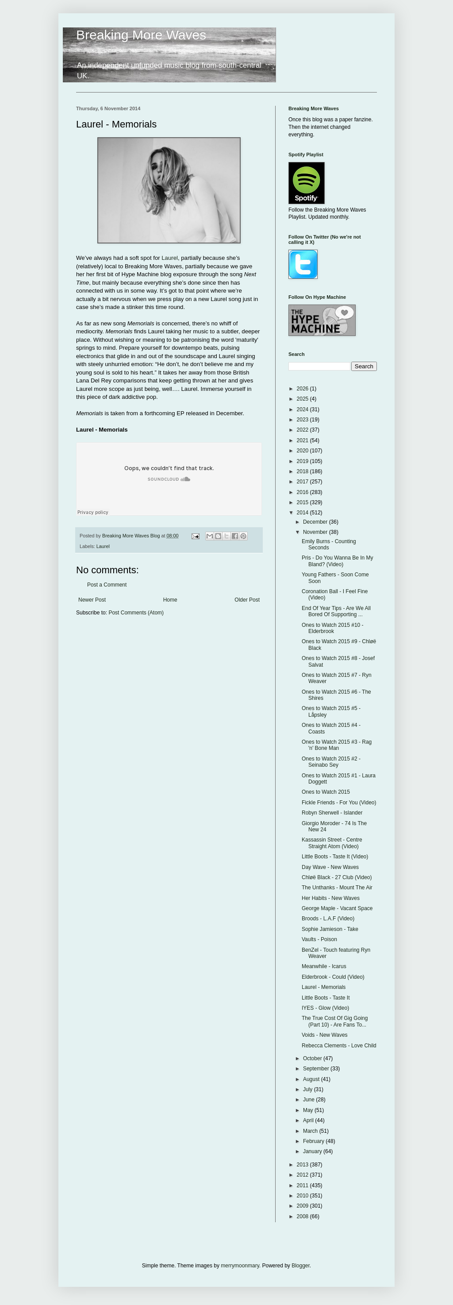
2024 (303, 409)
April (309, 1120)
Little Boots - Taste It (326, 998)
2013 (303, 1165)
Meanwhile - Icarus (324, 966)
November (316, 532)
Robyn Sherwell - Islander (332, 813)
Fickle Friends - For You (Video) (339, 802)
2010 (303, 1196)
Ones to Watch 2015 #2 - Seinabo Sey (331, 762)
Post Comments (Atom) (136, 613)
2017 (303, 482)
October (313, 1058)
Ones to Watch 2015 (326, 792)
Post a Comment (107, 585)
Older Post (247, 600)
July (308, 1089)
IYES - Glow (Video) (325, 1008)
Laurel (169, 258)
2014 (303, 513)
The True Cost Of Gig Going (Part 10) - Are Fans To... (335, 1021)
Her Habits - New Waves (331, 898)
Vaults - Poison (319, 939)
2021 (303, 440)
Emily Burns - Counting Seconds (329, 544)
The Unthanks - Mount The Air (337, 887)
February (314, 1141)
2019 (303, 461)
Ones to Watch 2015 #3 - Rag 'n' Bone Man (337, 745)
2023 (303, 420)
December (316, 522)
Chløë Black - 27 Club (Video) (337, 877)
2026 (303, 389)
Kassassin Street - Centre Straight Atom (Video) (332, 843)
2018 (303, 471)
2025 (303, 399)
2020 (303, 451)
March (311, 1131)
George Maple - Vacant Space (337, 908)
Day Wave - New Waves (330, 867)
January (313, 1151)
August (312, 1079)
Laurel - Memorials (324, 987)
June (309, 1100)
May (309, 1110)
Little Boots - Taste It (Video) (335, 856)
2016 (303, 492)
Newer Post (92, 600)
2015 (303, 502)
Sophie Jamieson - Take (330, 929)
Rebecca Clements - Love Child (339, 1045)
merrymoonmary (240, 1266)
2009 (303, 1206)
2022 (303, 430)
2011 (303, 1185)
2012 (303, 1175)
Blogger (301, 1266)
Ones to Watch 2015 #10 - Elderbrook (333, 628)
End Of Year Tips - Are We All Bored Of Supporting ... (336, 611)
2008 (303, 1216)
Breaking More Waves (141, 34)
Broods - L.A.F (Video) (328, 918)
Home (170, 600)
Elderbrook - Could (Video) (333, 977)
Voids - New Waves (325, 1035)
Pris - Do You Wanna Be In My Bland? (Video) (337, 561)
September (316, 1069)
